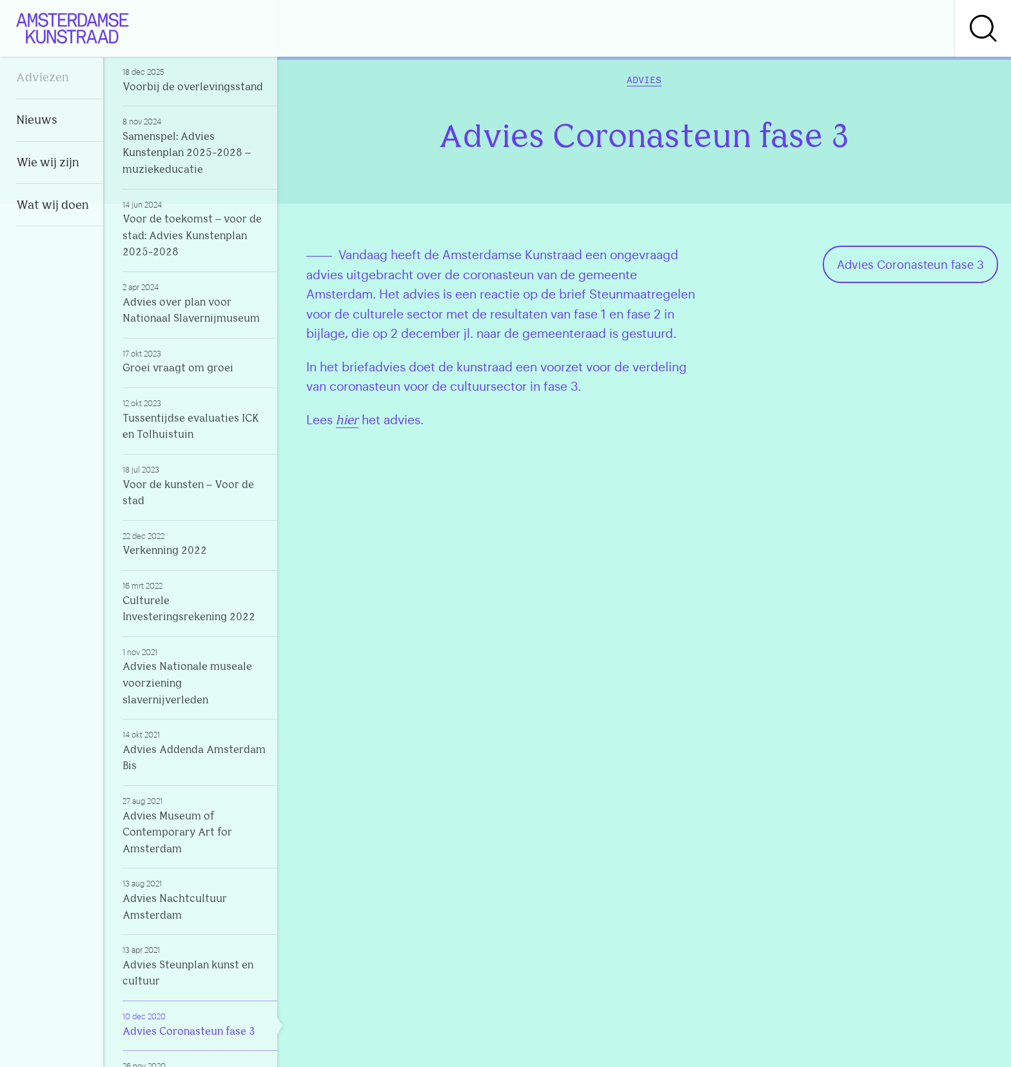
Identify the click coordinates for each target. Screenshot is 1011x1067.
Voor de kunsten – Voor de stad (195, 485)
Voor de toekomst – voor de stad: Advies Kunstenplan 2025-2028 (195, 229)
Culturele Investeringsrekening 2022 (195, 601)
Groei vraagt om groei (195, 361)
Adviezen (42, 78)
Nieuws (36, 121)
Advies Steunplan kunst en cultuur (195, 966)
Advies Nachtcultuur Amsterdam (195, 899)
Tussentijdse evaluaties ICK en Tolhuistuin (195, 419)
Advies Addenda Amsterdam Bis (195, 750)
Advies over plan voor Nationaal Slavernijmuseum (195, 303)
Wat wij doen (52, 206)
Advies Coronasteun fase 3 (195, 1024)
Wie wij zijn (47, 163)
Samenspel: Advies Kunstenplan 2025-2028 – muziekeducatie (195, 145)
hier (347, 421)
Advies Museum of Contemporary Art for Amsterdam (195, 825)
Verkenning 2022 (195, 544)
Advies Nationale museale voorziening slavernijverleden (195, 676)
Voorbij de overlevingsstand (195, 79)
